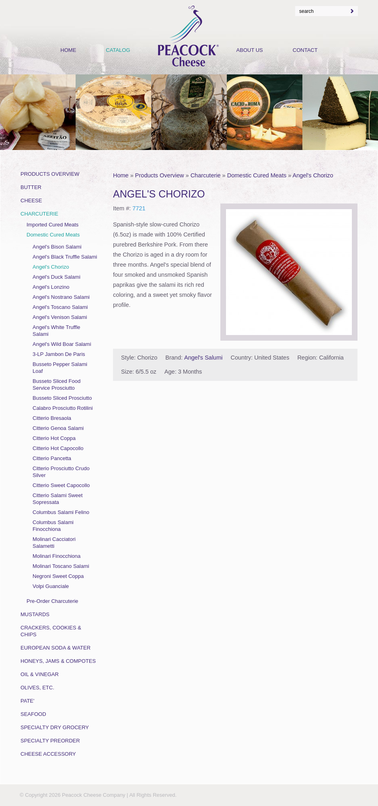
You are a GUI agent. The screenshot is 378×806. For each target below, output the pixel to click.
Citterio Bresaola (52, 418)
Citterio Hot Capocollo (58, 448)
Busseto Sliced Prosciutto (62, 398)
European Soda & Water (55, 648)
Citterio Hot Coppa (54, 438)
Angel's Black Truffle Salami (65, 257)
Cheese (31, 200)
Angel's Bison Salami (57, 247)
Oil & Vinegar (40, 674)
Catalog (118, 50)
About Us (249, 50)
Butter (31, 187)
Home (121, 175)
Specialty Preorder (50, 741)
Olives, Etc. (37, 688)
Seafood (33, 714)
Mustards (35, 614)
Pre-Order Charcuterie (52, 601)
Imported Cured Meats (52, 225)
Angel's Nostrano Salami (61, 297)
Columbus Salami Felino (61, 512)
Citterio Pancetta (52, 458)
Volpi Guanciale (51, 586)
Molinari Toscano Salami (61, 566)
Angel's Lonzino (51, 287)
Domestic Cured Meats (256, 175)
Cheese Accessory (48, 754)
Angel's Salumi (203, 357)
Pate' (28, 701)
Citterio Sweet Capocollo (61, 485)
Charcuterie (206, 175)
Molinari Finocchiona (56, 556)
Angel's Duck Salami (56, 277)
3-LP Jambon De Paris (59, 354)
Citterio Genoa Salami (58, 428)
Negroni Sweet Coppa (58, 576)
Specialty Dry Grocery (55, 727)
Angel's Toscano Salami (60, 307)
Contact (305, 50)
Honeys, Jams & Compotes (58, 661)
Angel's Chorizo (313, 175)
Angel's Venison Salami (60, 317)
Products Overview (159, 175)
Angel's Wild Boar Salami (62, 344)
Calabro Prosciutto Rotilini (63, 408)
